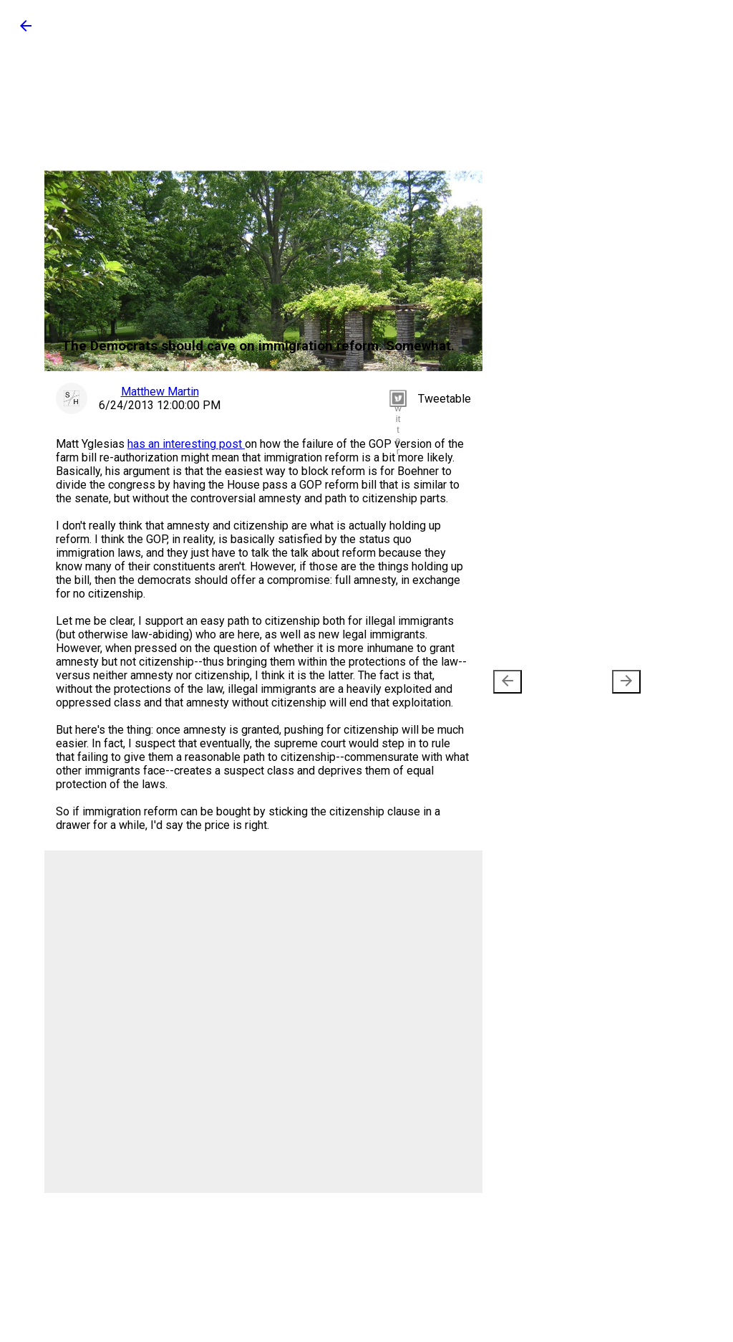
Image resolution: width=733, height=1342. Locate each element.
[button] (25, 30)
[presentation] (507, 682)
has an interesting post (186, 444)
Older (605, 682)
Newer (531, 682)
